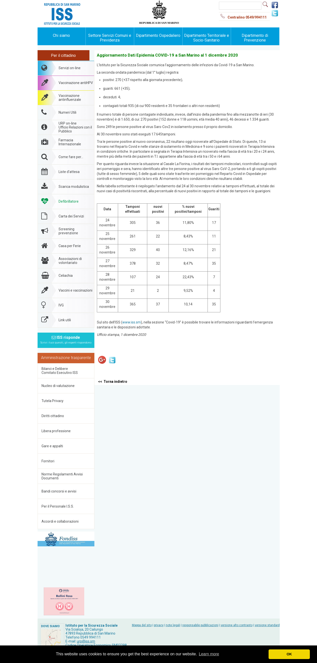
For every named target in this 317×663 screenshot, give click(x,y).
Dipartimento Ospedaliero (158, 35)
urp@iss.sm (86, 641)
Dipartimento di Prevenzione (255, 38)
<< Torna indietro (112, 382)
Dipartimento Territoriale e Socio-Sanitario (206, 38)
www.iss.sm (131, 322)
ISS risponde (65, 339)
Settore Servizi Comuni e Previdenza (109, 38)
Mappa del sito (142, 625)
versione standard (267, 625)
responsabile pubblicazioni (200, 625)
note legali (173, 625)
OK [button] (289, 654)
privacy (159, 625)
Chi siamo (61, 35)
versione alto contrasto (237, 625)
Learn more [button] (209, 654)
